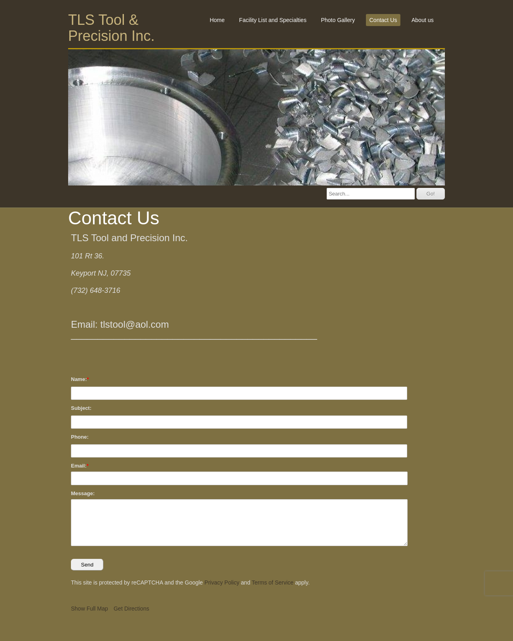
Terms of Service (272, 582)
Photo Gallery (338, 20)
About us (423, 20)
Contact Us (383, 20)
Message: (83, 493)
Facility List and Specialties (273, 20)
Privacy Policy (221, 582)
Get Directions (131, 608)
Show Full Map (89, 608)
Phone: (80, 437)
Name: (79, 379)
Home (217, 20)
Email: (79, 466)
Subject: (81, 408)
